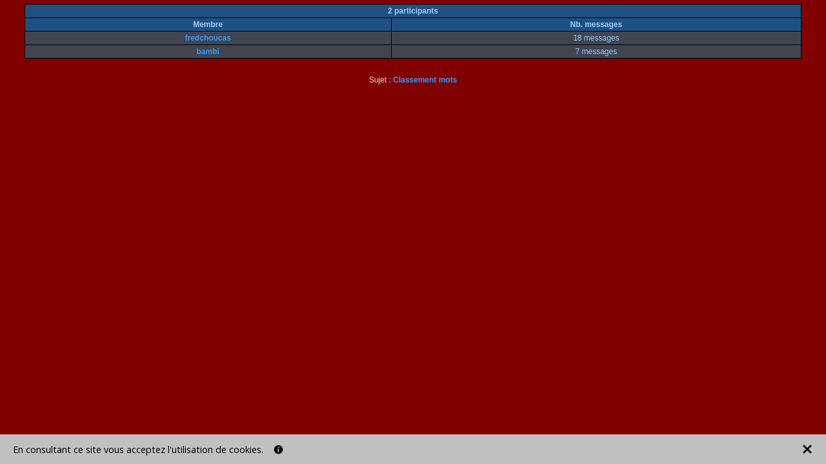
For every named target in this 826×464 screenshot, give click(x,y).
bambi (208, 51)
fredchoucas (208, 38)
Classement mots (425, 79)
